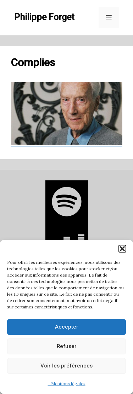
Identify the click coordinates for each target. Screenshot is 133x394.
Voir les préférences (66, 366)
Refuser (67, 346)
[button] (122, 248)
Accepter (66, 327)
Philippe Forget (44, 17)
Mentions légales (66, 383)
